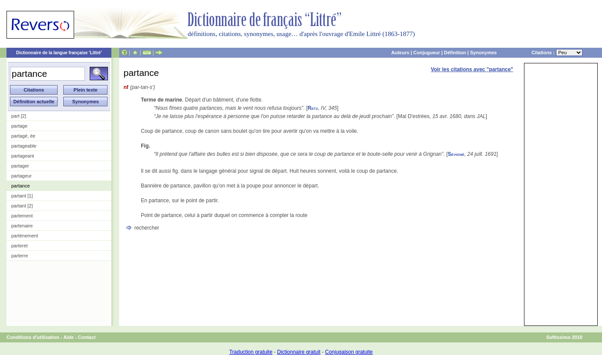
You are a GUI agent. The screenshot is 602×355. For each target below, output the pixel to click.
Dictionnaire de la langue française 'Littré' (59, 52)
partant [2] (22, 205)
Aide (68, 337)
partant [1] (22, 195)
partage (19, 125)
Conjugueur (426, 52)
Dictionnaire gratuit (298, 352)
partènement (24, 235)
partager (20, 165)
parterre (19, 255)
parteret (19, 245)
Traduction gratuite (251, 352)
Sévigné (456, 154)
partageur (21, 175)
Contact (87, 337)
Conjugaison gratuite (349, 352)
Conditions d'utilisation (33, 337)
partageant (22, 155)
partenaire (22, 225)
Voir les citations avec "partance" (472, 69)
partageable (23, 145)
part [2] (18, 115)
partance (20, 185)
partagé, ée (23, 135)
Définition (455, 52)
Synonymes (483, 52)
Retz (313, 108)
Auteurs (400, 52)
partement (22, 215)
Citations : (556, 52)
